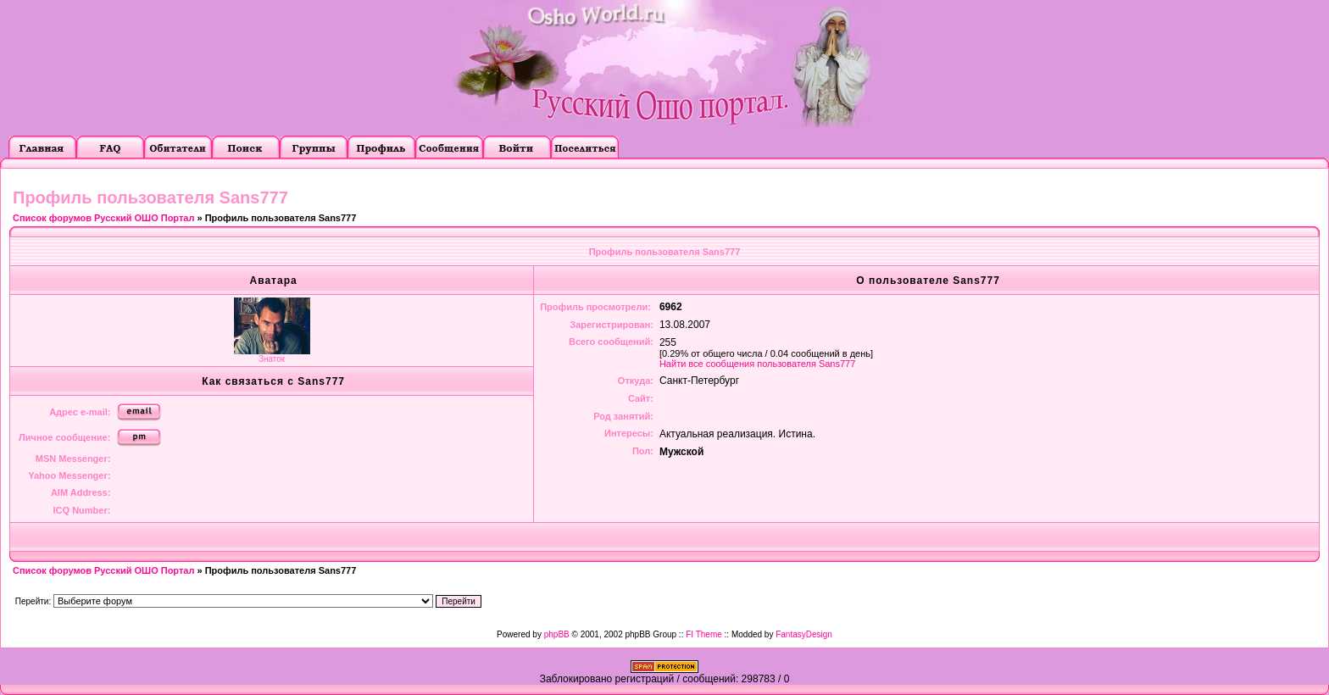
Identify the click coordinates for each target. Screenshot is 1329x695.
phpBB (557, 634)
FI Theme (704, 634)
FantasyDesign (804, 634)
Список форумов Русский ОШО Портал (103, 218)
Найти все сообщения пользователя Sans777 (757, 364)
